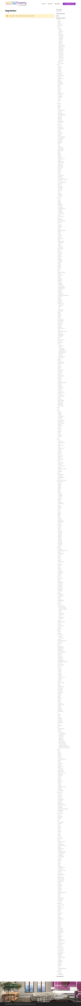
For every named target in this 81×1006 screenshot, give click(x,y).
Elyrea (59, 715)
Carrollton (60, 823)
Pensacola (60, 371)
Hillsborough (60, 688)
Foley (59, 22)
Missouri (58, 603)
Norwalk (59, 258)
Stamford (60, 262)
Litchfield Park (60, 84)
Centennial (60, 211)
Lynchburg (60, 873)
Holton (59, 446)
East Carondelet (61, 420)
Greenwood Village (61, 230)
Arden (59, 667)
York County (60, 900)
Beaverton (60, 753)
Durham (59, 681)
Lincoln (59, 620)
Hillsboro (59, 767)
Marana (59, 85)
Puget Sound (60, 932)
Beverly (59, 490)
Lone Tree (59, 234)
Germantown (60, 475)
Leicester (59, 694)
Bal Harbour (61, 345)
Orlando (59, 368)
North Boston (60, 520)
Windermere (60, 404)
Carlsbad (60, 134)
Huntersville (60, 689)
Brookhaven (60, 649)
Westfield (59, 265)
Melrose (59, 514)
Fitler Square (60, 798)
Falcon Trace (60, 309)
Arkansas (59, 103)
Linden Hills (60, 585)
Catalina (59, 71)
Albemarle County (61, 841)
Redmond (60, 935)
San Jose (60, 180)
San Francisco (61, 178)
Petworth (59, 965)
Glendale (59, 81)
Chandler (60, 74)
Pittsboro (59, 705)
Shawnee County (61, 466)
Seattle (59, 937)
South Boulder (60, 242)
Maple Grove (60, 588)
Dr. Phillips (60, 299)
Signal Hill (60, 56)
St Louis (59, 624)
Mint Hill (59, 700)
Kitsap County (60, 918)
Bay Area (59, 130)
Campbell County (61, 851)
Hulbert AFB (61, 305)
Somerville (60, 531)
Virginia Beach (61, 897)
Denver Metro (60, 219)
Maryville (59, 428)
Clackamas (60, 757)
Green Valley (60, 82)
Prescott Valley (61, 93)
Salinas (59, 173)
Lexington (60, 507)
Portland (59, 777)
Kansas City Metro (61, 606)
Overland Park (61, 614)
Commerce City (61, 214)
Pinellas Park (60, 373)
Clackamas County (62, 759)
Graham (59, 914)
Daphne (59, 21)
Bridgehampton (61, 647)
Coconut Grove (62, 348)
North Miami (61, 353)
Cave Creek (60, 73)
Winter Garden (61, 405)
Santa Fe (59, 643)
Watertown (60, 538)
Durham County (61, 682)
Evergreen (60, 224)
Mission (59, 453)
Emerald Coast (61, 303)
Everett (59, 501)
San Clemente (60, 175)
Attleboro (59, 485)
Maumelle (60, 120)
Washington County (62, 786)
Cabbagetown (61, 732)
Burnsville (60, 670)
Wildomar (60, 194)
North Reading (61, 521)
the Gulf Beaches (61, 392)
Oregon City (60, 775)
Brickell (60, 346)
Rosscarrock (61, 52)
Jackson (59, 146)
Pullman (59, 568)
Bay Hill (59, 276)
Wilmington (60, 543)
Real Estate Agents (61, 18)
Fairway (59, 444)
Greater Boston (61, 503)
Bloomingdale (61, 952)
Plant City (60, 374)
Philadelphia (60, 803)
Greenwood (60, 583)
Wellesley (59, 539)
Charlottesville (60, 853)
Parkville (59, 623)
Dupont (59, 958)
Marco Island (60, 342)
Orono (59, 592)
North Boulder (60, 238)
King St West (61, 736)
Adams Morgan (61, 949)
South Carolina (60, 813)
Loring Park (60, 586)
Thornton (59, 245)
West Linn (60, 788)
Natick (59, 517)
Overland (59, 457)
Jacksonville (60, 115)
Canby (59, 756)
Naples (59, 359)
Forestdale (60, 502)
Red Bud (59, 431)
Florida (58, 270)
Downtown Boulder (61, 220)
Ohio (58, 712)
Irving (59, 830)
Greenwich (60, 256)
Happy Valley (60, 766)
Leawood (59, 450)
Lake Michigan (61, 561)
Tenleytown (60, 969)
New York (58, 645)
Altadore (60, 30)
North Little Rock (61, 121)
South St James (62, 742)
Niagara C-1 (61, 738)
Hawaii (58, 407)
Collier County (60, 294)
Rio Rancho (60, 642)
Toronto (59, 731)
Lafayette (59, 231)
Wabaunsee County (62, 468)
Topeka (59, 467)
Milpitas (59, 154)
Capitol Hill (60, 956)
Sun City (59, 97)
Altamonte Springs (61, 272)
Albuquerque (60, 634)
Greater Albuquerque (62, 640)
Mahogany (61, 47)
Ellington (59, 302)
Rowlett (59, 834)
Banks (59, 752)
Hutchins (59, 828)
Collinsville (60, 417)
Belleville (59, 412)
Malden (59, 511)
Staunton (60, 893)
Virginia (58, 840)
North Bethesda (61, 477)
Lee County (60, 332)
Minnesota (59, 576)
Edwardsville (60, 421)
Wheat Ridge (60, 248)
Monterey (59, 157)
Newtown (59, 802)
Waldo (59, 627)
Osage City (60, 456)
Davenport (60, 296)
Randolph (60, 525)
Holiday (59, 316)
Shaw (59, 967)
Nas (59, 308)
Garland (59, 827)
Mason (59, 921)
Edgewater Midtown (62, 350)
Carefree (59, 70)
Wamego (60, 470)
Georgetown (60, 960)
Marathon (60, 341)
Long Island (60, 653)
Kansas (58, 439)
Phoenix (59, 90)
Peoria (59, 89)
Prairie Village (60, 459)
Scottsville (60, 889)
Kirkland (59, 917)
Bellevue (59, 909)
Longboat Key (60, 335)
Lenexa (60, 611)
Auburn (59, 906)
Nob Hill (60, 636)
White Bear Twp (61, 600)
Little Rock (60, 117)
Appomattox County (62, 845)
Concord (59, 498)
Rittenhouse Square (62, 804)
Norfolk (59, 882)
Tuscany (60, 58)
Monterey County (61, 158)
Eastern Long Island (62, 652)
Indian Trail (60, 690)
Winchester (60, 195)
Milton (60, 306)
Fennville (59, 554)
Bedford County (61, 848)
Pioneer (59, 169)
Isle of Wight (60, 869)
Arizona (58, 64)
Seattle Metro (60, 939)
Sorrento (59, 385)
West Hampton (61, 664)
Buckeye (59, 69)
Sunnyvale (60, 187)
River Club (60, 377)
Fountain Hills (60, 78)
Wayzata (59, 599)
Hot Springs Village (61, 114)
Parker (59, 240)
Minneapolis (60, 589)
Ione (58, 145)
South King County (61, 940)
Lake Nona (60, 327)
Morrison (59, 237)
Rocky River (60, 721)
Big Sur (59, 131)
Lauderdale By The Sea (62, 331)
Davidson (60, 679)
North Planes (60, 774)
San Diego (60, 176)
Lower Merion (60, 800)
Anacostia (60, 950)
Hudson (59, 317)
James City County (62, 870)
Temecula (60, 190)
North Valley (61, 637)
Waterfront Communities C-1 (64, 746)
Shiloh (59, 432)
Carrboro (59, 673)
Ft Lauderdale (60, 311)
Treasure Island (61, 396)
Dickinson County (61, 442)
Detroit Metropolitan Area (62, 550)
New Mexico (59, 633)
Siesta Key (60, 384)
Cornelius (60, 678)
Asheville (59, 668)
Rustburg (59, 888)
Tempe (59, 99)
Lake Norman (60, 692)
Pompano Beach (61, 375)
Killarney (60, 43)
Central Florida (61, 286)
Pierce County (60, 928)
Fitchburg (60, 972)
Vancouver (60, 944)
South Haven (60, 572)
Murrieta (59, 160)
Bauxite (59, 105)
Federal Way (60, 913)
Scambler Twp (61, 594)
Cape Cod (60, 496)
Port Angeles (60, 929)
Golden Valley (60, 582)
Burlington (60, 494)
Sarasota (60, 381)
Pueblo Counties (61, 241)
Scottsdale (60, 96)
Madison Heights (61, 874)
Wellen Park (60, 399)
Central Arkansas (61, 110)
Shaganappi (61, 54)
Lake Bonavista (62, 45)
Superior (59, 244)
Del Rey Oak (60, 141)
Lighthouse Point (61, 334)
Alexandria (60, 843)
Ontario (58, 727)
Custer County (61, 216)
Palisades (60, 962)
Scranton (60, 464)
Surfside (60, 355)
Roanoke (59, 886)
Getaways (57, 4)
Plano (59, 833)
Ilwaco (59, 916)
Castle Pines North (61, 208)
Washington (59, 903)
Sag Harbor (60, 657)
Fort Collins (60, 226)
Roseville (59, 593)
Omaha (59, 631)
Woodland (60, 601)
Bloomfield (60, 252)
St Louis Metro (60, 625)
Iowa (58, 438)
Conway (59, 111)
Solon (59, 724)
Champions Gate (61, 287)
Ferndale (59, 556)
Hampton (60, 866)
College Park (60, 292)
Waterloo (59, 436)
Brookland (60, 954)
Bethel (59, 251)
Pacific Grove (60, 165)
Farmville (59, 860)
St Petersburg (60, 388)
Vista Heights (61, 60)
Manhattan (60, 452)
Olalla (59, 925)
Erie (58, 223)
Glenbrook (61, 42)
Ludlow (59, 509)
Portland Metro (60, 931)
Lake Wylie (60, 817)
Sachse (59, 835)
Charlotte (60, 675)
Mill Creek (59, 922)
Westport (59, 267)
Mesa (59, 86)
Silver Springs (61, 57)
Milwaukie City (60, 771)
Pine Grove (60, 168)
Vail (58, 101)
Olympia (59, 926)
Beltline (60, 32)
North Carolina (60, 665)
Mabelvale (60, 118)
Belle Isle (59, 277)
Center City (60, 795)
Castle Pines (60, 207)
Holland (59, 560)
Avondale (60, 67)
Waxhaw (59, 708)
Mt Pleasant (60, 961)
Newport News (60, 881)
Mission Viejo (60, 156)
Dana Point (60, 139)
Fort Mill (59, 685)
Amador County (61, 128)
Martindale (61, 50)
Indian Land (60, 816)
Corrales (59, 639)
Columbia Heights (61, 957)
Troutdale (60, 783)
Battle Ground (60, 907)
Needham (60, 518)
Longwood (60, 337)
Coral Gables (61, 349)
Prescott (59, 92)
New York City (60, 656)
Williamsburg (60, 810)
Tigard (59, 782)
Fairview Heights (61, 423)
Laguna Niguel (61, 149)
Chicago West (61, 416)
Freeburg (59, 424)
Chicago (59, 414)
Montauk (59, 654)
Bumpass (60, 849)
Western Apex (60, 711)
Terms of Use (32, 1004)
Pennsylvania (59, 792)
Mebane (59, 699)
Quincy (59, 524)
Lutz (58, 338)
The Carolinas (60, 838)
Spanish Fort (60, 25)
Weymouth (60, 542)
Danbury (59, 255)
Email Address (58, 989)
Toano (59, 896)
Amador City (60, 127)
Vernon (59, 263)
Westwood (60, 471)
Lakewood (60, 718)
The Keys (59, 393)
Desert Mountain (61, 75)
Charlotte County (61, 288)
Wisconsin (59, 971)
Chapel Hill (60, 674)
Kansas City (60, 604)
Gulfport (59, 313)
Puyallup (59, 933)
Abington (59, 483)
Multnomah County (62, 772)
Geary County (60, 445)
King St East (61, 735)
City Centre (61, 36)
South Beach (60, 386)
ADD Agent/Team (69, 4)
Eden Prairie (60, 578)
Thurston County (61, 943)
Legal (57, 16)
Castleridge (61, 35)
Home (43, 4)
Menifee (59, 153)
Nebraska (59, 630)
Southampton (60, 660)
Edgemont (61, 41)
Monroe (59, 565)
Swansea (60, 435)
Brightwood (60, 953)
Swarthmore (60, 807)
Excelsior (59, 581)
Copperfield (61, 38)
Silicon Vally (60, 186)
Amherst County (61, 844)
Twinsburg (60, 725)
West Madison (60, 974)
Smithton (59, 434)
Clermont (60, 291)
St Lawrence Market (62, 743)
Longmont (60, 235)
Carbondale (60, 441)
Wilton (59, 269)
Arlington (59, 484)
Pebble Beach (60, 167)
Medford (59, 513)
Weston (59, 266)
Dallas (59, 824)
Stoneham (60, 533)
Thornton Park (60, 394)
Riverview (59, 378)
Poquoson (60, 884)
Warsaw (59, 628)
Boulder (59, 201)
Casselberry (60, 283)
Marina (59, 151)
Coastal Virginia (61, 856)
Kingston (59, 506)
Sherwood (60, 122)
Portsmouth (60, 885)
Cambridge (60, 495)
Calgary (59, 28)
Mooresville (60, 703)
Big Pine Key (60, 279)
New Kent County (61, 880)
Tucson (59, 100)
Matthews (60, 697)
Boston (59, 491)
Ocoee (59, 364)
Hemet (59, 143)
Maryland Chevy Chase (61, 480)
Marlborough (61, 49)
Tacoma (59, 942)
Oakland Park (60, 363)
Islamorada (60, 322)
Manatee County (61, 339)
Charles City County (62, 852)
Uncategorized (59, 976)
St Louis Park (60, 596)
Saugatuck (60, 571)
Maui (59, 409)
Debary (59, 298)
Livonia (59, 563)
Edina (59, 579)
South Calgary (61, 63)
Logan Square (60, 799)
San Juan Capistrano (62, 182)
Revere (59, 528)
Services (50, 4)
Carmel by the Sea (61, 136)
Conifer (59, 215)
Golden (59, 229)
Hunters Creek (60, 319)
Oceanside (60, 164)
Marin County (60, 150)
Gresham (60, 764)
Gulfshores (60, 24)
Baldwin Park (60, 275)
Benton (59, 106)
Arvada (59, 198)
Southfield (60, 574)
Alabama (59, 19)
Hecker (59, 427)
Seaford (59, 890)
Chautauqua (60, 212)
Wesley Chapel (61, 400)
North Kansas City (61, 621)
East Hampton (60, 650)
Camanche (60, 132)
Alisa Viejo (60, 125)
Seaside (59, 184)
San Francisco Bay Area (62, 179)
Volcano (59, 193)
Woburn (59, 546)
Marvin (59, 696)
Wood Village (60, 790)
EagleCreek (60, 301)
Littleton (59, 233)
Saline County (60, 463)
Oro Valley (60, 88)
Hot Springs (60, 113)
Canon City (60, 205)
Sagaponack (60, 658)
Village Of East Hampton (62, 661)
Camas (59, 910)
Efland (59, 683)
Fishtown (59, 796)
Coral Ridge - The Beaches (63, 295)
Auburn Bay (61, 31)
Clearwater (60, 290)
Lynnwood (60, 920)
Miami (59, 343)
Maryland (59, 473)
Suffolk (59, 895)
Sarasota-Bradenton (62, 382)
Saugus (59, 529)
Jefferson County (61, 448)
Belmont (59, 488)
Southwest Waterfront (62, 968)
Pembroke (60, 522)
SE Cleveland (60, 722)
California (59, 124)
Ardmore (59, 793)
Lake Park (59, 693)
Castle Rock (60, 209)
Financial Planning (60, 13)
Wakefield (60, 535)
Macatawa (60, 564)
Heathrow (60, 315)
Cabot (59, 109)
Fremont (59, 227)
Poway (59, 172)
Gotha (59, 312)
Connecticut (59, 249)
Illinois (58, 410)
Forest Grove (60, 763)
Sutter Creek (60, 188)
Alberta (58, 26)
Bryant (59, 107)
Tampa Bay (60, 390)
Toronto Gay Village (62, 745)
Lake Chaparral (62, 46)
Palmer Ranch (60, 370)
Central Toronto (61, 728)
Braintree (59, 492)
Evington (59, 859)
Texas (58, 820)
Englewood (60, 222)
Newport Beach (61, 161)
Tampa (59, 389)
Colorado (59, 197)
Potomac (59, 478)
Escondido (60, 142)
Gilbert (59, 79)
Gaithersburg (60, 474)
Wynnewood (60, 811)
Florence (59, 77)
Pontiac (59, 567)
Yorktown (59, 901)
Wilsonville (60, 789)
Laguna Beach (61, 147)
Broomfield (60, 204)
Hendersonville (61, 686)
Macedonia (60, 719)
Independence (61, 320)
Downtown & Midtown (63, 609)
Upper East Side (62, 356)
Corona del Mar (61, 138)
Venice (59, 397)
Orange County (61, 704)
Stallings (59, 707)
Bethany (59, 755)
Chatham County (61, 677)
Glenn (59, 557)
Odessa (59, 366)
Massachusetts (60, 481)
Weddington (60, 709)
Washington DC (60, 947)
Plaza (60, 616)
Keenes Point (60, 323)
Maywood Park (61, 770)
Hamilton (59, 558)
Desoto (59, 826)
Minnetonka (60, 590)
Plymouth (60, 171)
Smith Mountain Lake (62, 892)
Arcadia (59, 66)
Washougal (60, 946)
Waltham (60, 536)
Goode (59, 864)
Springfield (60, 260)
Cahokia (59, 413)
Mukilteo (59, 924)
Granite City (60, 425)
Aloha (59, 751)
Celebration (60, 284)
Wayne (59, 575)
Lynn (59, 510)
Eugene (59, 760)
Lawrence (60, 449)
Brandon (59, 281)
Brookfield (60, 254)
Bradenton (60, 280)
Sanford (59, 379)
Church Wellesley (62, 734)
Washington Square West (63, 808)
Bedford (59, 487)
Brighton (59, 203)
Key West (59, 326)
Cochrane (60, 61)
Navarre (59, 360)
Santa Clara (60, 183)
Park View (59, 964)
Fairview (59, 762)
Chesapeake (60, 855)
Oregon (58, 749)
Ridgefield (60, 259)
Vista (59, 191)
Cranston (60, 39)
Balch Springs (60, 822)
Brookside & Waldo (62, 607)
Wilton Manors (60, 401)
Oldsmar (59, 367)
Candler (59, 671)
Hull (58, 505)
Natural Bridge (61, 877)
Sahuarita (60, 95)
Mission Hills (60, 455)
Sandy (59, 778)
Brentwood (61, 34)
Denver (59, 218)
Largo (59, 330)
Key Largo (60, 324)
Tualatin (59, 785)
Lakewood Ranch (61, 328)
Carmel (59, 135)
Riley (59, 460)
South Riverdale (62, 741)
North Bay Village (62, 352)
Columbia (60, 419)
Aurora (59, 200)
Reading (59, 527)
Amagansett (60, 646)
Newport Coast (61, 162)
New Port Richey (61, 362)
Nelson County (61, 878)
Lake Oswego (60, 768)
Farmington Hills (61, 553)
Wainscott (60, 663)
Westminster (60, 246)
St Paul (59, 597)
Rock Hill (59, 818)
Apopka (59, 273)
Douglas (59, 552)
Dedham (59, 499)
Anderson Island (61, 905)
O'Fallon (59, 430)
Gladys (59, 863)
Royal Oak (61, 53)
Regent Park (61, 739)
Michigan (59, 547)
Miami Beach (60, 358)
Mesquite (59, 831)
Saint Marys (60, 461)
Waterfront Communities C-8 (64, 747)
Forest (59, 862)
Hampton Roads (61, 867)
